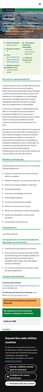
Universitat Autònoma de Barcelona (12, 4)
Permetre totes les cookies (20, 383)
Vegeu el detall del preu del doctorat (13, 60)
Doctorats (8, 10)
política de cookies (13, 361)
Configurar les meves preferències (18, 376)
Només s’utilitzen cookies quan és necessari (20, 368)
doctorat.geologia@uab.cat (18, 295)
